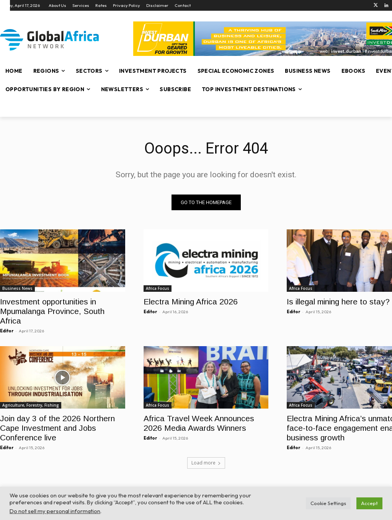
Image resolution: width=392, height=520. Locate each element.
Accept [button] (369, 503)
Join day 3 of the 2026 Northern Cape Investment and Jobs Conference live (57, 428)
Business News (17, 288)
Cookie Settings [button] (328, 503)
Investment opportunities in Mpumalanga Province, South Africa (52, 311)
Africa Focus (157, 288)
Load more (206, 462)
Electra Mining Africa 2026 (191, 301)
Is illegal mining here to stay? (338, 301)
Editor (6, 331)
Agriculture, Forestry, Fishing (30, 405)
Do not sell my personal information (55, 511)
